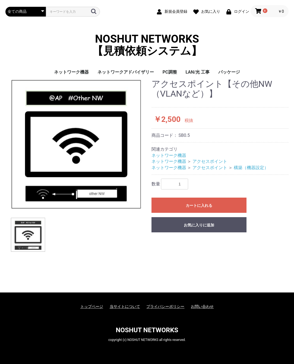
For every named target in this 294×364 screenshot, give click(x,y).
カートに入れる (199, 205)
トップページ (91, 306)
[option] (76, 144)
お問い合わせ (202, 306)
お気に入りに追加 (199, 225)
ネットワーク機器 (71, 72)
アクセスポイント (209, 161)
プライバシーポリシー (165, 306)
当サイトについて (125, 306)
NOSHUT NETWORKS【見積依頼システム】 (147, 45)
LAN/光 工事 (198, 72)
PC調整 (170, 72)
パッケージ (229, 72)
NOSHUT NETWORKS (147, 330)
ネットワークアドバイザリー (125, 72)
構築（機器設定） (251, 167)
